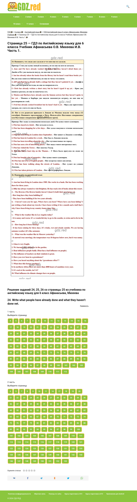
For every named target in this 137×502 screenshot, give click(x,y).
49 (58, 340)
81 (17, 359)
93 (11, 365)
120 (73, 442)
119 (65, 442)
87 (58, 359)
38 (64, 334)
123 (19, 449)
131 (65, 449)
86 (51, 359)
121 (80, 442)
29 (11, 334)
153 (65, 461)
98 (44, 365)
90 (78, 359)
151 (50, 461)
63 (71, 346)
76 (17, 423)
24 (58, 327)
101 (66, 365)
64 (78, 346)
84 (38, 359)
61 (58, 346)
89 (71, 359)
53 (84, 340)
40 (78, 334)
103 (81, 365)
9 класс (114, 17)
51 (71, 340)
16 (85, 321)
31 (24, 334)
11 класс (30, 24)
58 (38, 346)
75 (71, 353)
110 (50, 372)
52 (78, 340)
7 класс (90, 17)
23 (51, 327)
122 (11, 449)
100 (58, 365)
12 (58, 321)
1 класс (16, 17)
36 (51, 334)
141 (65, 455)
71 (44, 353)
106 (42, 436)
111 (57, 372)
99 (51, 365)
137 (34, 455)
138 (42, 455)
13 (65, 321)
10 (45, 321)
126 (42, 449)
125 (34, 449)
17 (11, 327)
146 (11, 461)
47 (44, 340)
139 (50, 455)
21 (38, 327)
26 (71, 327)
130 (57, 449)
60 (51, 346)
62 (64, 346)
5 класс (65, 17)
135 (19, 455)
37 (58, 334)
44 (24, 340)
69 (31, 353)
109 (42, 372)
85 (44, 359)
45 (31, 340)
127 (50, 449)
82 (24, 359)
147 (19, 461)
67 (17, 353)
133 (80, 449)
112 (65, 372)
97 (38, 365)
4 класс (53, 17)
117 (50, 442)
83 (31, 359)
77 (78, 353)
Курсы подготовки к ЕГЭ (94, 494)
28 (84, 327)
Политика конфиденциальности (19, 494)
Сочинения (44, 24)
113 (19, 442)
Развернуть (84, 306)
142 (73, 455)
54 (11, 346)
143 (80, 455)
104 (11, 372)
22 (44, 327)
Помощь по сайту (55, 494)
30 (17, 334)
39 (71, 334)
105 (19, 372)
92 (84, 359)
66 (11, 353)
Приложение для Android (115, 494)
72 (51, 353)
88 (64, 359)
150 (42, 461)
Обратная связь (39, 494)
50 (64, 340)
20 (31, 327)
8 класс (102, 17)
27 (78, 327)
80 (11, 359)
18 (17, 327)
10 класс (17, 24)
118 (57, 442)
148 (26, 461)
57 (31, 346)
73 (58, 353)
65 (84, 346)
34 (38, 334)
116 (42, 442)
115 (34, 442)
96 (31, 365)
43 (17, 340)
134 (11, 455)
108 (34, 372)
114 (26, 442)
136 (26, 455)
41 (84, 334)
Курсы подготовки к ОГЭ (73, 494)
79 (84, 353)
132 (73, 449)
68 (24, 353)
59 (44, 346)
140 (57, 455)
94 (17, 365)
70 (38, 353)
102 (73, 365)
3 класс (41, 17)
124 (26, 449)
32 (64, 398)
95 (24, 365)
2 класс (28, 17)
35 (44, 334)
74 (64, 353)
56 (24, 346)
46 (38, 340)
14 (72, 321)
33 (31, 334)
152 (57, 461)
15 (78, 321)
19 (24, 327)
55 (17, 346)
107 (26, 372)
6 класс (77, 17)
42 (11, 340)
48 (51, 340)
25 (64, 327)
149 (34, 461)
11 (52, 321)
